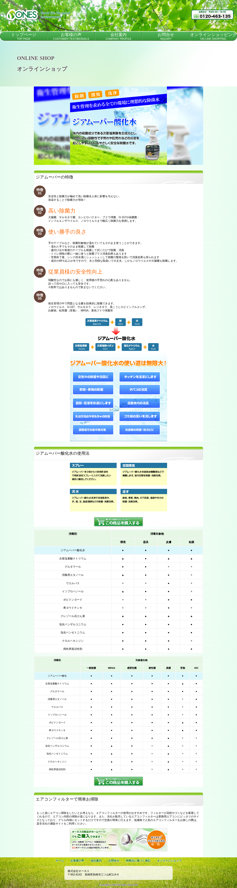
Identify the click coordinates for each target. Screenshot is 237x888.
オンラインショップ (169, 860)
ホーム (60, 860)
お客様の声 (77, 860)
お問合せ (113, 860)
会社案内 (96, 860)
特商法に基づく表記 (138, 860)
